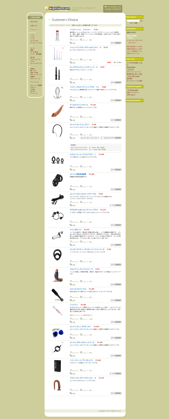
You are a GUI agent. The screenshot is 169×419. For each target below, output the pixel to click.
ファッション (34, 82)
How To (32, 91)
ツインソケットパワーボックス (81, 360)
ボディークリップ (36, 74)
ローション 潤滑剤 (36, 85)
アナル (32, 61)
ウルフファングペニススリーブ (81, 269)
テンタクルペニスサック (79, 105)
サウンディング (35, 78)
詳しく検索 (133, 23)
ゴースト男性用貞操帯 (78, 174)
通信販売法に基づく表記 (134, 74)
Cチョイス (74, 40)
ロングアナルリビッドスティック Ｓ (84, 67)
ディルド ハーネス (36, 43)
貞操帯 (32, 76)
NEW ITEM (33, 22)
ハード (32, 39)
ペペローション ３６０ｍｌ (80, 30)
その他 (32, 89)
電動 (31, 50)
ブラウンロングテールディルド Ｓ (83, 378)
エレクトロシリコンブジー (80, 124)
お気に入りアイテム (133, 53)
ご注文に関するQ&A (133, 76)
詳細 (72, 43)
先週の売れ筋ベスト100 (134, 49)
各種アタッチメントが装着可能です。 (82, 315)
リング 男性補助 (36, 54)
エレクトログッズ (36, 63)
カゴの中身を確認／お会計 (114, 6)
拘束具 (32, 69)
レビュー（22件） (87, 319)
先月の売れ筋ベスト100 (134, 46)
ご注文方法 (130, 69)
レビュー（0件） (86, 60)
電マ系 (32, 57)
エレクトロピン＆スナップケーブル (83, 194)
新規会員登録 (131, 67)
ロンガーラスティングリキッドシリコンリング (87, 249)
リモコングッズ (35, 59)
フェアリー (74, 305)
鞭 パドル (33, 70)
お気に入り (33, 25)
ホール (32, 48)
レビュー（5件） (86, 370)
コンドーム (33, 93)
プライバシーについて (134, 72)
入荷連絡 (117, 62)
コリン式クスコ (75, 230)
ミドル (32, 37)
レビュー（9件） (86, 40)
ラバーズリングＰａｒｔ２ (60, 25)
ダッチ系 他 (34, 52)
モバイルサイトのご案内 (134, 81)
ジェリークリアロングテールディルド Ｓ (85, 47)
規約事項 (129, 78)
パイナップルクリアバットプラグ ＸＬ (84, 87)
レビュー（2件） (86, 135)
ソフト (32, 35)
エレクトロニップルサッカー (80, 326)
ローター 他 (34, 41)
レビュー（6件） (86, 242)
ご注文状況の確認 (132, 90)
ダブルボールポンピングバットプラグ (84, 210)
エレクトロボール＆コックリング (82, 342)
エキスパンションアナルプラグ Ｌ (83, 154)
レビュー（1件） (86, 186)
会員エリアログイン (133, 92)
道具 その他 (34, 72)
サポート (33, 87)
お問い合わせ (131, 95)
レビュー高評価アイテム (134, 51)
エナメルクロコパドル (78, 289)
